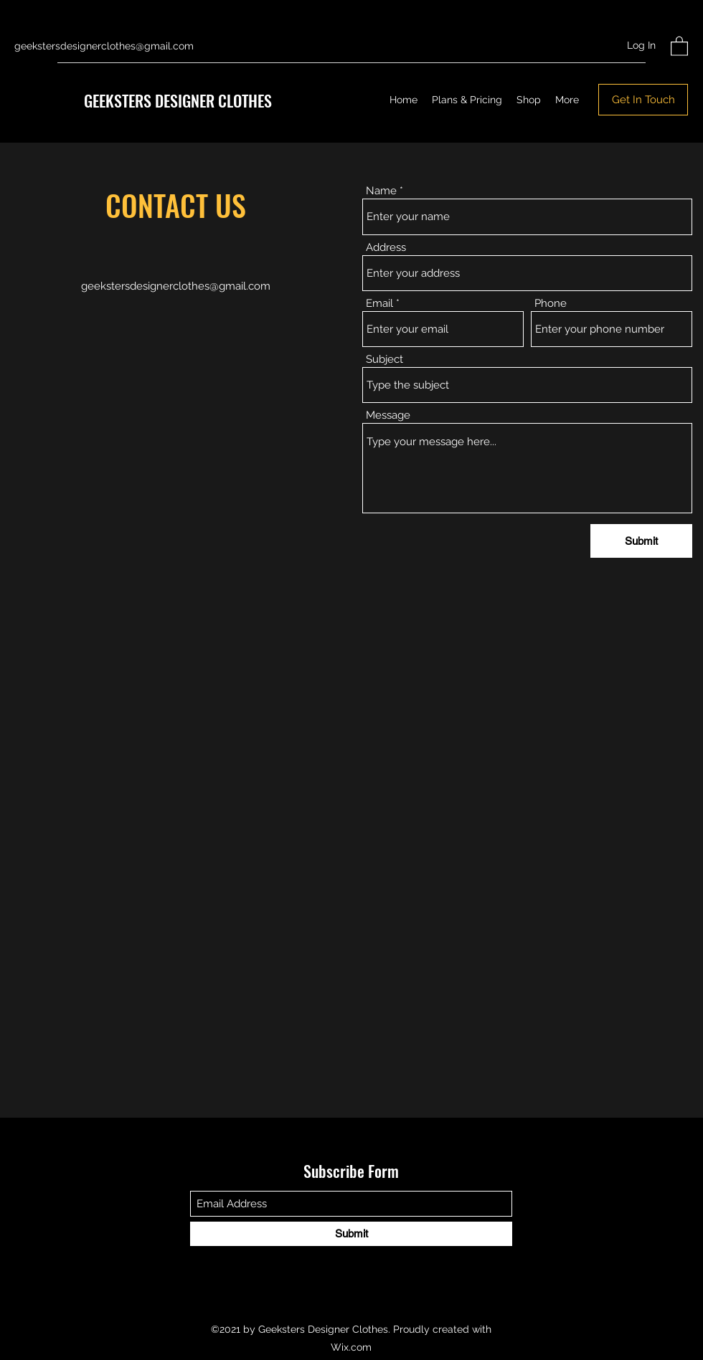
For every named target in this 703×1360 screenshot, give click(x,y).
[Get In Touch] (643, 99)
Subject (384, 359)
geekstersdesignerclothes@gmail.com (104, 46)
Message (388, 415)
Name (381, 191)
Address (386, 247)
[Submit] (641, 541)
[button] (679, 45)
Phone (550, 303)
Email (379, 303)
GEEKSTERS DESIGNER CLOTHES (178, 100)
